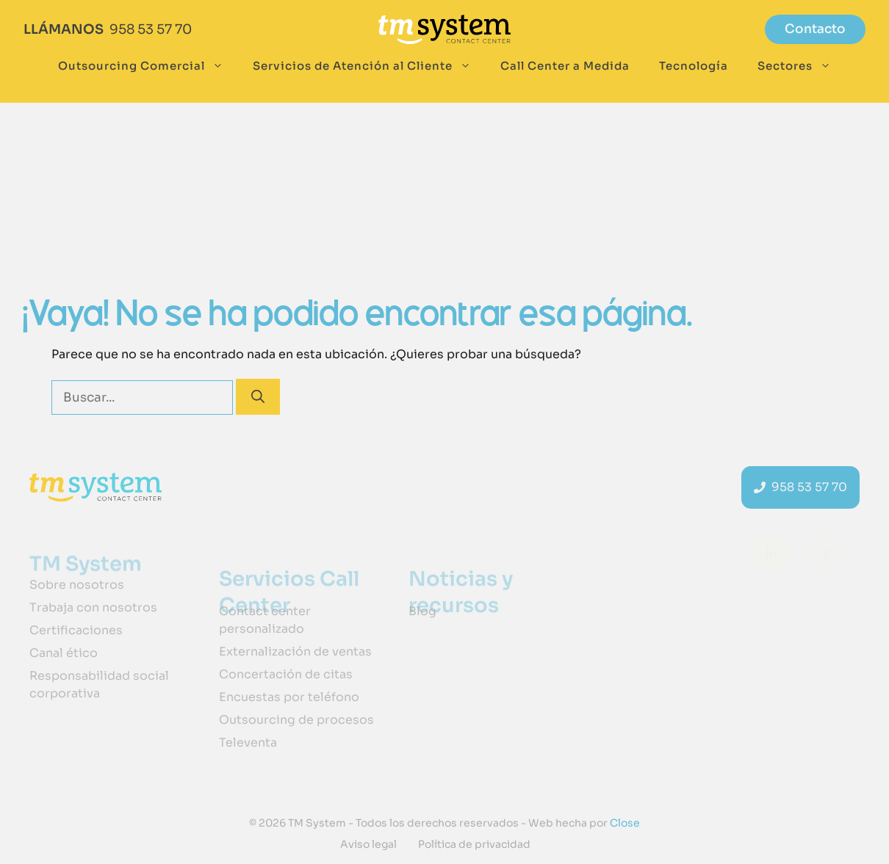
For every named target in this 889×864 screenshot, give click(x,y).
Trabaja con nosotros (93, 607)
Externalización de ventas (295, 651)
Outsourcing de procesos (296, 719)
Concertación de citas (286, 674)
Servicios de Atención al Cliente (369, 66)
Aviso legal (368, 844)
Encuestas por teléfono (289, 697)
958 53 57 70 (150, 29)
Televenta (248, 742)
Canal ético (63, 653)
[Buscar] (258, 397)
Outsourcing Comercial (148, 66)
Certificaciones (76, 630)
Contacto (815, 29)
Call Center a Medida (565, 66)
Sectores (801, 66)
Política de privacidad (474, 844)
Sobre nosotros (76, 584)
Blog (422, 611)
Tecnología (693, 66)
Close (624, 822)
